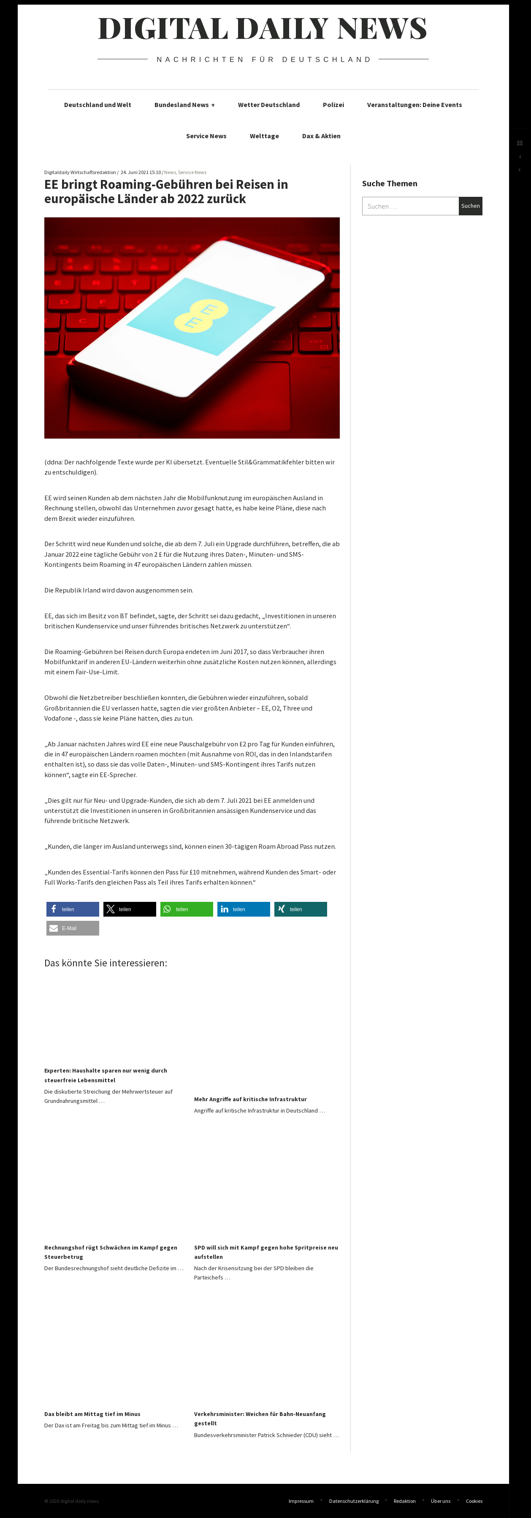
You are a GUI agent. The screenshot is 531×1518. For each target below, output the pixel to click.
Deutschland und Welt (97, 104)
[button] (72, 909)
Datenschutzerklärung (354, 1501)
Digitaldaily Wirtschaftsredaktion (80, 172)
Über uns (440, 1501)
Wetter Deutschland (269, 104)
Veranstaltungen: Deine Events (414, 104)
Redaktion (405, 1501)
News (170, 172)
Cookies (474, 1501)
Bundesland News (184, 104)
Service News (206, 135)
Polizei (333, 104)
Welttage (264, 135)
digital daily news (263, 26)
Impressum (301, 1501)
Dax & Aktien (321, 135)
